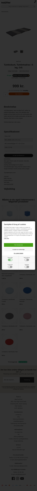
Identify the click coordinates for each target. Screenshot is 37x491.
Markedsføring (27, 259)
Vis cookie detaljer (18, 253)
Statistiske (27, 266)
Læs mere (6, 238)
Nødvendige (10, 259)
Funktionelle (10, 266)
